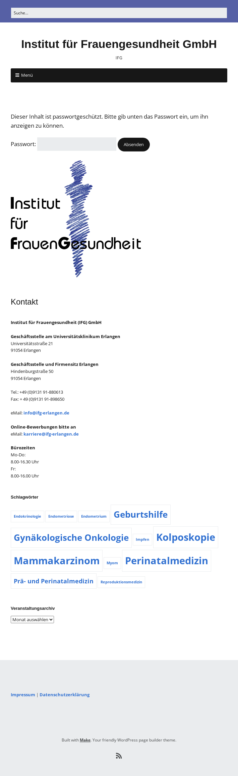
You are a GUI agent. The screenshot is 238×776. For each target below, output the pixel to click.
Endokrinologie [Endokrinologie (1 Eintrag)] (27, 516)
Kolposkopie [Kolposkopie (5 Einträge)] (185, 537)
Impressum (23, 695)
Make (85, 740)
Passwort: (63, 144)
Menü (27, 75)
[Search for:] (119, 12)
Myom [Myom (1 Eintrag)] (112, 563)
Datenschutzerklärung (65, 695)
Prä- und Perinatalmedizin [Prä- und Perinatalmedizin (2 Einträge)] (54, 581)
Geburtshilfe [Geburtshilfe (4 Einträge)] (141, 514)
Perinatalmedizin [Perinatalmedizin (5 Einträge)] (166, 560)
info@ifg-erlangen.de (46, 413)
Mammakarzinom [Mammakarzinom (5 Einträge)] (57, 560)
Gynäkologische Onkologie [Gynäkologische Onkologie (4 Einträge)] (71, 537)
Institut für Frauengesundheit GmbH (119, 44)
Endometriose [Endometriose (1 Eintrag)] (61, 516)
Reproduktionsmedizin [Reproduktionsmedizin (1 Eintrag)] (121, 582)
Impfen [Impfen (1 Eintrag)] (142, 539)
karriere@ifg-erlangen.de (51, 434)
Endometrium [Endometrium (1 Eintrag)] (94, 516)
